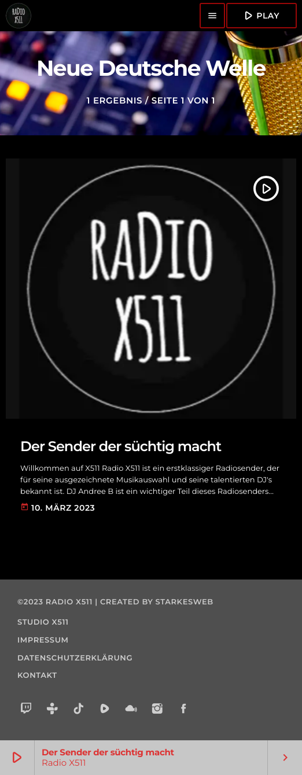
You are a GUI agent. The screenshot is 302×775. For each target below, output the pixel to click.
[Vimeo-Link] (18, 15)
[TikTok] (79, 709)
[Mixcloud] (131, 709)
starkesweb (184, 602)
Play (260, 15)
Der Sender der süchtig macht (120, 446)
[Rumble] (105, 709)
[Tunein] (52, 709)
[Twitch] (26, 709)
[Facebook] (184, 709)
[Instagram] (158, 709)
